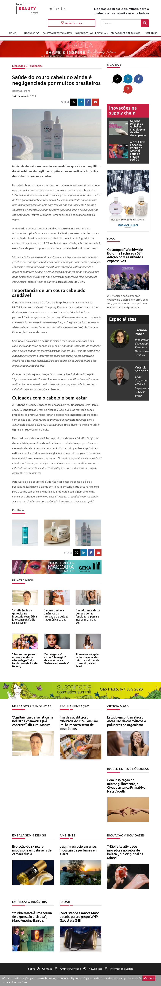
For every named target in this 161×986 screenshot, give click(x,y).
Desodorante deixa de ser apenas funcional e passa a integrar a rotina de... (88, 614)
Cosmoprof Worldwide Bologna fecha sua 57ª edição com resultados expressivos (125, 244)
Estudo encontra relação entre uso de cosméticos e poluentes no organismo (126, 721)
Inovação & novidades (125, 834)
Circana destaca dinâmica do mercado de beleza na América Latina (55, 614)
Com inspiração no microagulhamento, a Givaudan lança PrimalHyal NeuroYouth (126, 785)
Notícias (30, 33)
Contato (47, 967)
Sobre (31, 967)
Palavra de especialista (57, 33)
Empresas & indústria (29, 901)
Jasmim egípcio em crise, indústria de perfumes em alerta (78, 849)
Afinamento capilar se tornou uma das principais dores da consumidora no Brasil (87, 659)
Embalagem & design (28, 834)
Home (12, 33)
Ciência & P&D (117, 706)
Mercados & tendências (27, 65)
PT (65, 8)
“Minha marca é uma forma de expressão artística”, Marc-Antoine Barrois (32, 916)
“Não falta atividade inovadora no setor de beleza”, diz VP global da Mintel (125, 851)
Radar (65, 901)
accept (148, 978)
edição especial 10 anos (125, 33)
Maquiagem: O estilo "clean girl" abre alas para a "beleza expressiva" (56, 658)
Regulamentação (73, 706)
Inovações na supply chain (91, 33)
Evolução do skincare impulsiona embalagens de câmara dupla (32, 849)
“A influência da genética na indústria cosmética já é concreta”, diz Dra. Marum (25, 616)
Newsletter (71, 23)
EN (57, 8)
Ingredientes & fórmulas (127, 768)
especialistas (122, 308)
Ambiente (67, 834)
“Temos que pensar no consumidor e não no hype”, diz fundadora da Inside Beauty (24, 659)
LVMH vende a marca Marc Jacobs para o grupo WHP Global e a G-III (79, 916)
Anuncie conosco (70, 967)
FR (50, 8)
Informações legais (121, 967)
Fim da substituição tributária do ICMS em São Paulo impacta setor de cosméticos (79, 722)
